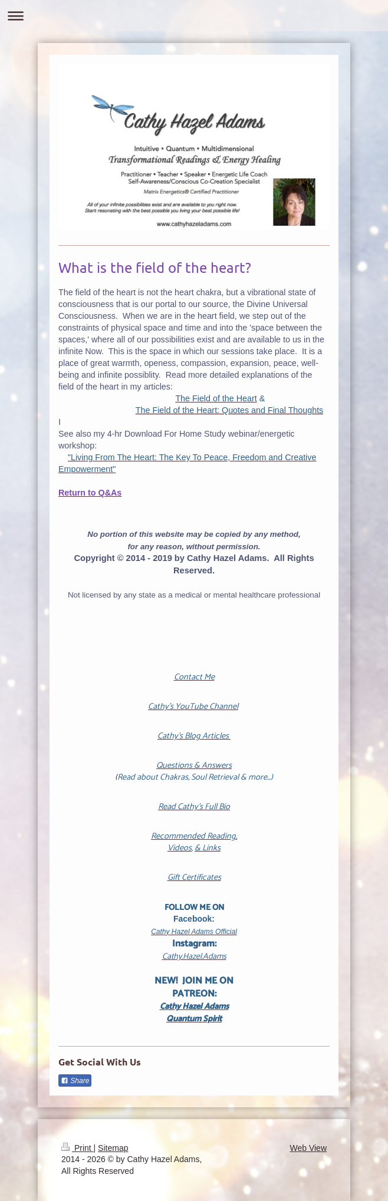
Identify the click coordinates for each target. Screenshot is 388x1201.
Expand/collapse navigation (194, 15)
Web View (308, 1148)
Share (75, 1081)
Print (77, 1148)
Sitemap (113, 1148)
